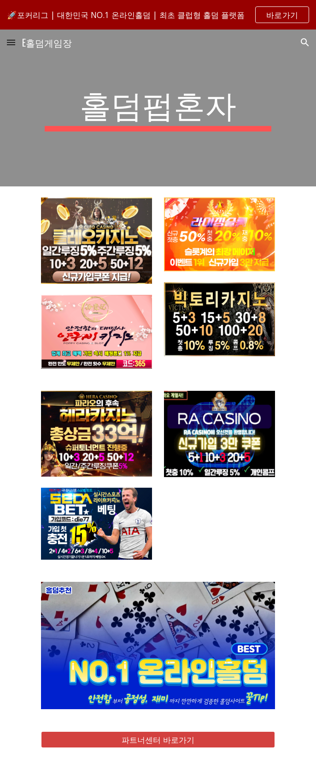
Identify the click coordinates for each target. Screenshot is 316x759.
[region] (158, 15)
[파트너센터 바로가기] (157, 740)
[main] (158, 108)
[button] (11, 42)
